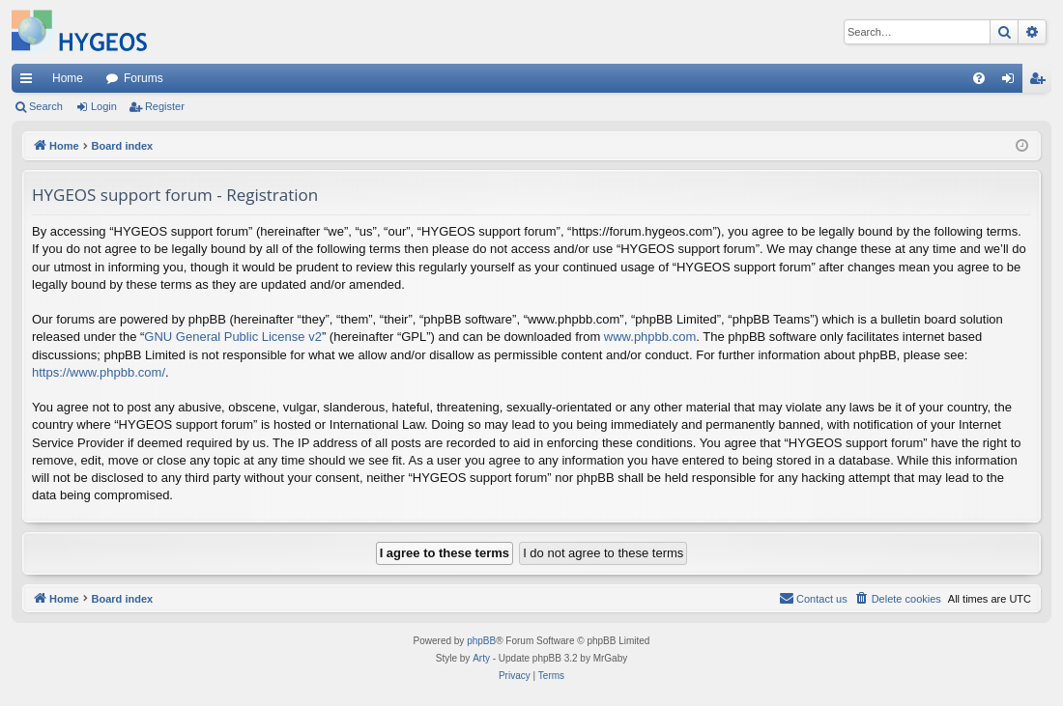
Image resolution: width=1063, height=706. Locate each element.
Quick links (30, 82)
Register (165, 106)
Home (67, 78)
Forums (143, 78)
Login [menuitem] (1012, 82)
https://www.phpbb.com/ (98, 372)
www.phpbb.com (650, 336)
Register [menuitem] (1041, 82)
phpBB (481, 640)
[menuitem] (978, 78)
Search (46, 106)
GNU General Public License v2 (233, 336)
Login (104, 106)
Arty (481, 658)
